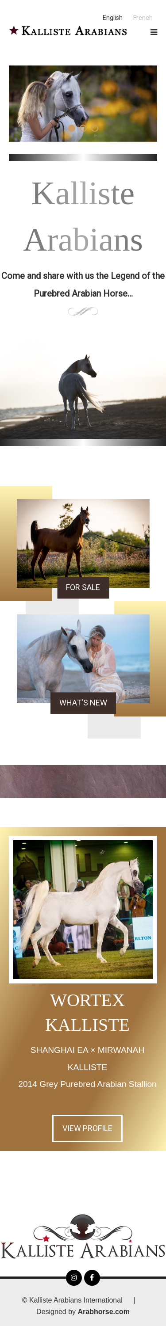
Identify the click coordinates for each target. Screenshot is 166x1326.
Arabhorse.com (104, 1311)
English (113, 18)
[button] (71, 128)
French (143, 18)
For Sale (83, 587)
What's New (83, 702)
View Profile (87, 1128)
